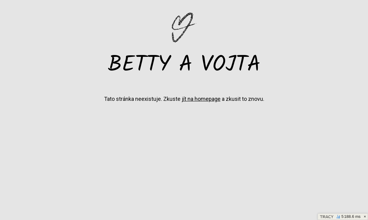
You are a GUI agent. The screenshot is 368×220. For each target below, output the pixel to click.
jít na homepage (201, 99)
